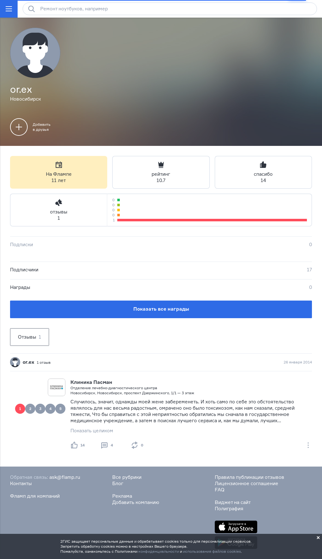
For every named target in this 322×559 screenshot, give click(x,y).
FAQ (220, 490)
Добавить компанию (135, 502)
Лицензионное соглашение (246, 483)
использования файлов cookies (212, 551)
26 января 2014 (298, 362)
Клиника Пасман (91, 382)
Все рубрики (127, 477)
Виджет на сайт (233, 502)
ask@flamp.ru (64, 477)
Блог (117, 483)
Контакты (21, 483)
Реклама (122, 496)
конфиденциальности (158, 551)
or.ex (28, 362)
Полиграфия (229, 509)
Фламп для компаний (35, 496)
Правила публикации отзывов (249, 477)
